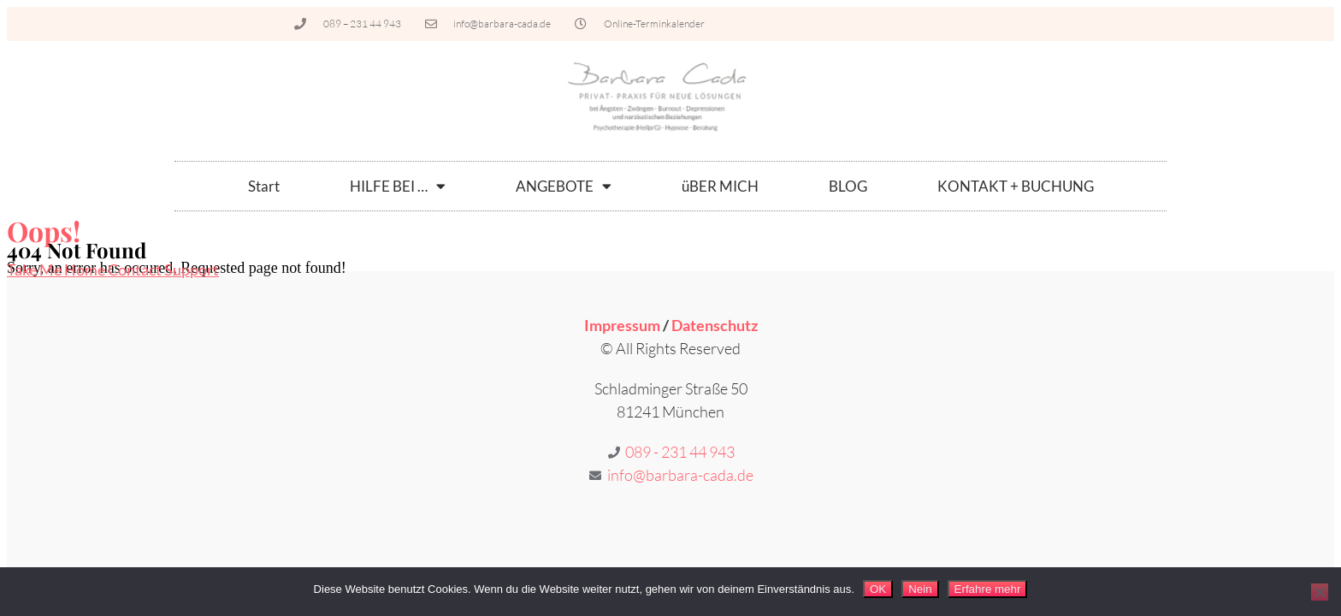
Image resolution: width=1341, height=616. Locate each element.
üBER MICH (720, 186)
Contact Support (163, 269)
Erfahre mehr (987, 589)
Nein (919, 589)
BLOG (848, 186)
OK (878, 589)
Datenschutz (714, 325)
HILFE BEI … (398, 186)
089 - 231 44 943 (680, 451)
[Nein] (1319, 592)
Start (264, 186)
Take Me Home (57, 269)
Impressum (622, 325)
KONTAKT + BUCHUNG (1015, 186)
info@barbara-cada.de (680, 474)
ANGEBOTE (563, 186)
